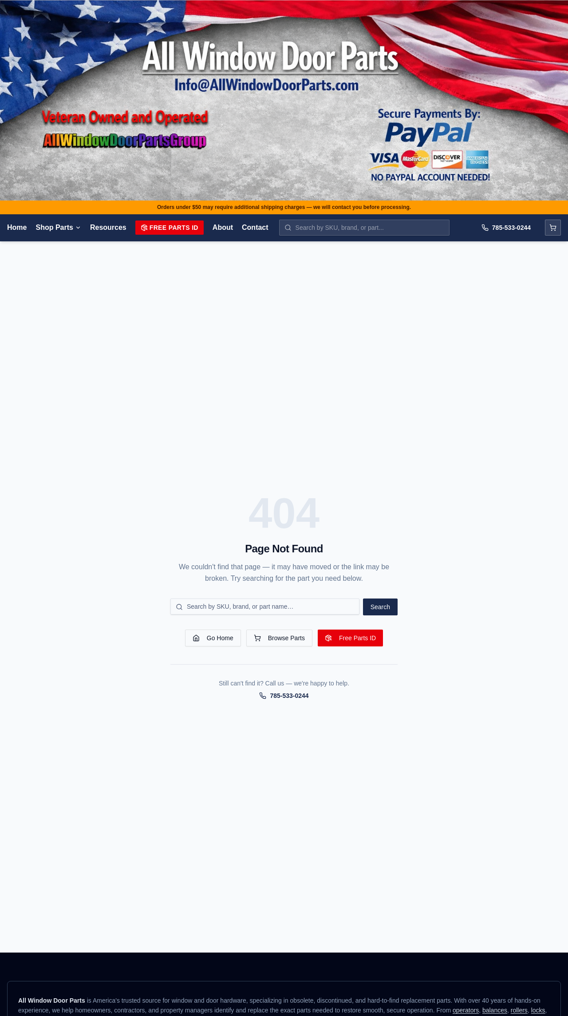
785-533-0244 (506, 227)
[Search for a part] (264, 606)
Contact (255, 227)
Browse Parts (279, 638)
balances (494, 1010)
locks (538, 1010)
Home (17, 227)
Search (380, 606)
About (223, 227)
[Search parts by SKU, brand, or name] (364, 228)
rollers (519, 1010)
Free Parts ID (169, 227)
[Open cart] (553, 228)
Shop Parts (58, 227)
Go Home (213, 638)
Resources (108, 227)
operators (466, 1010)
